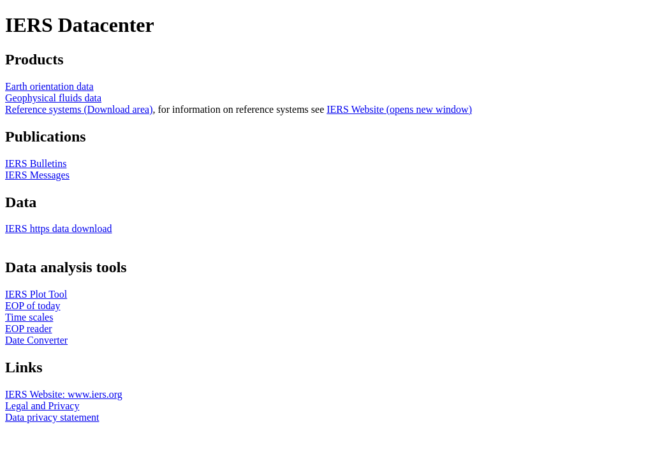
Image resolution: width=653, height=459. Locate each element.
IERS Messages (37, 175)
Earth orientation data (49, 86)
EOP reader (28, 328)
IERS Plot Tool (36, 294)
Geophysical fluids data (53, 97)
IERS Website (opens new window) (399, 109)
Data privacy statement (52, 417)
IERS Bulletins (35, 163)
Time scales (29, 317)
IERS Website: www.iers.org (63, 394)
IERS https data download (58, 228)
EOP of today (33, 305)
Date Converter (36, 340)
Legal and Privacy (42, 405)
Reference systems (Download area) (78, 109)
